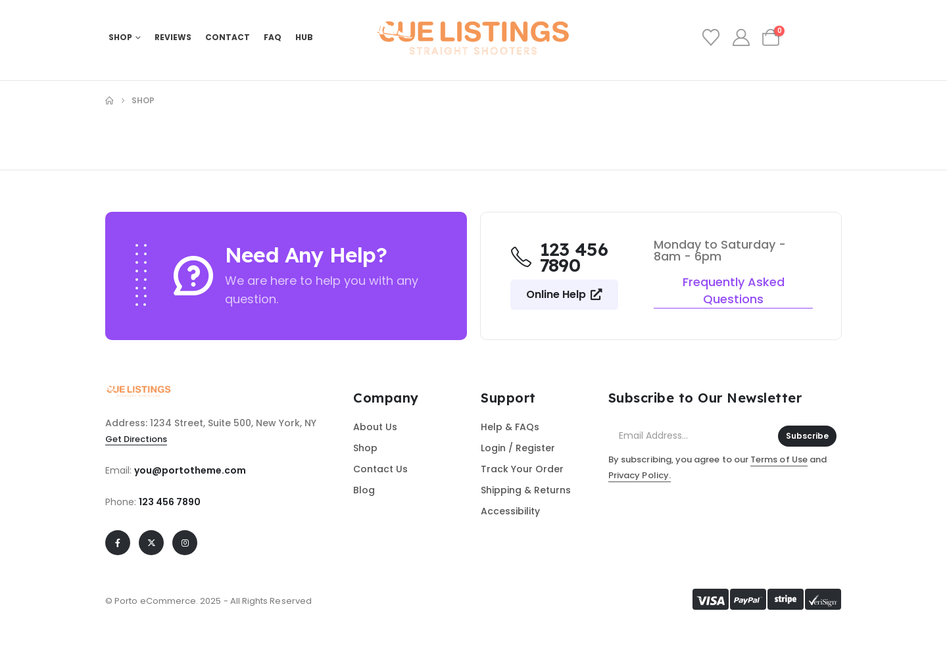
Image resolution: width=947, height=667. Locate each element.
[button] (564, 295)
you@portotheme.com (190, 470)
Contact (227, 37)
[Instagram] (184, 542)
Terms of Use (779, 459)
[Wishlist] (711, 37)
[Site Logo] (473, 37)
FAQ (272, 37)
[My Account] (741, 37)
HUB (304, 37)
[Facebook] (117, 542)
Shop (120, 37)
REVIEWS (173, 37)
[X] (151, 542)
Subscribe (807, 435)
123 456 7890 (170, 501)
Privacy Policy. (639, 475)
